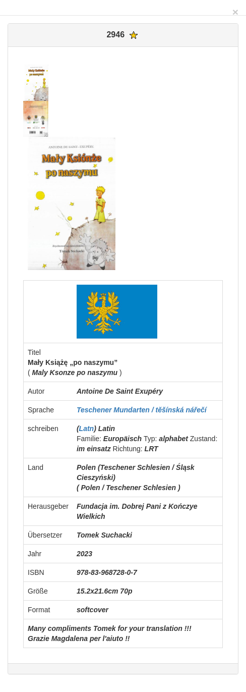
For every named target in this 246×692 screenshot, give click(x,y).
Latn (86, 428)
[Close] (235, 12)
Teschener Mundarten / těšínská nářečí (142, 410)
